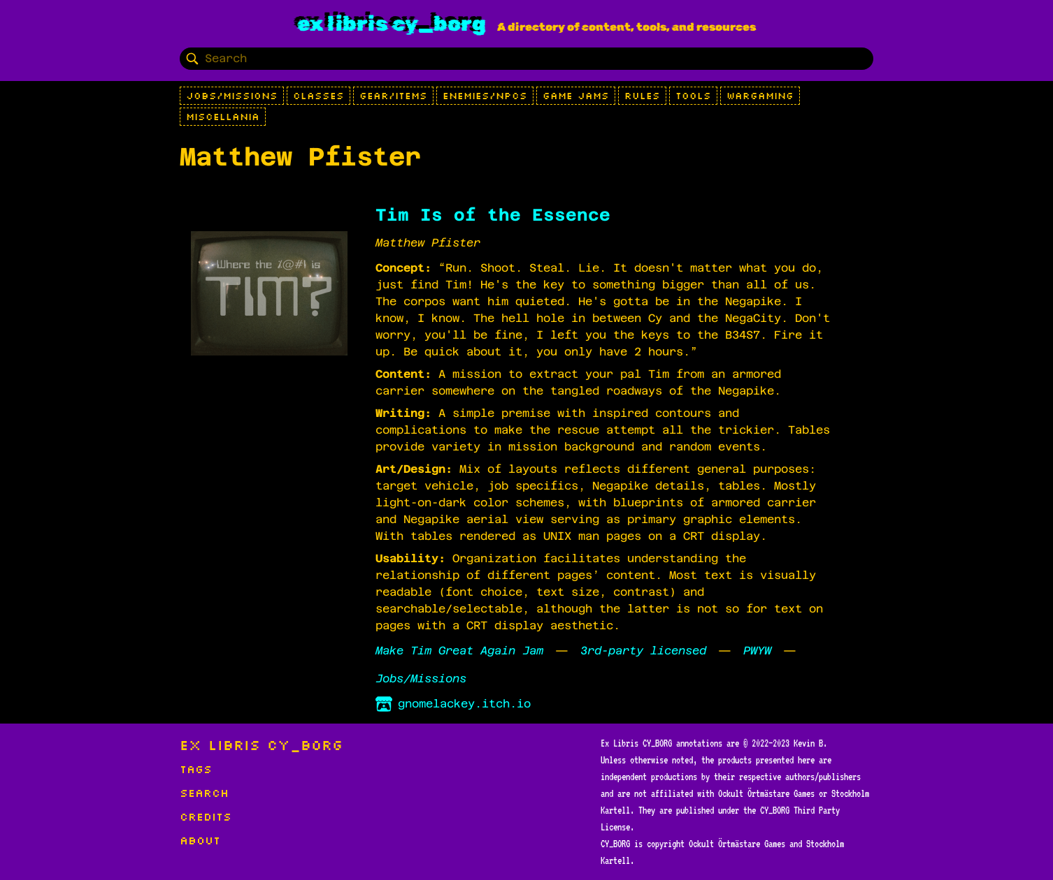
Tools (693, 95)
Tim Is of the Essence (492, 215)
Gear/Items (393, 95)
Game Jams (576, 95)
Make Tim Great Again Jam (459, 650)
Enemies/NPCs (485, 95)
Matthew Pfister (427, 242)
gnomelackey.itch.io (453, 704)
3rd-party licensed (643, 650)
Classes (318, 95)
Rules (642, 95)
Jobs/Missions (232, 95)
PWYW (757, 650)
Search (204, 793)
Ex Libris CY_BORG (391, 23)
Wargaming (760, 95)
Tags (196, 769)
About (200, 840)
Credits (205, 816)
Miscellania (222, 116)
